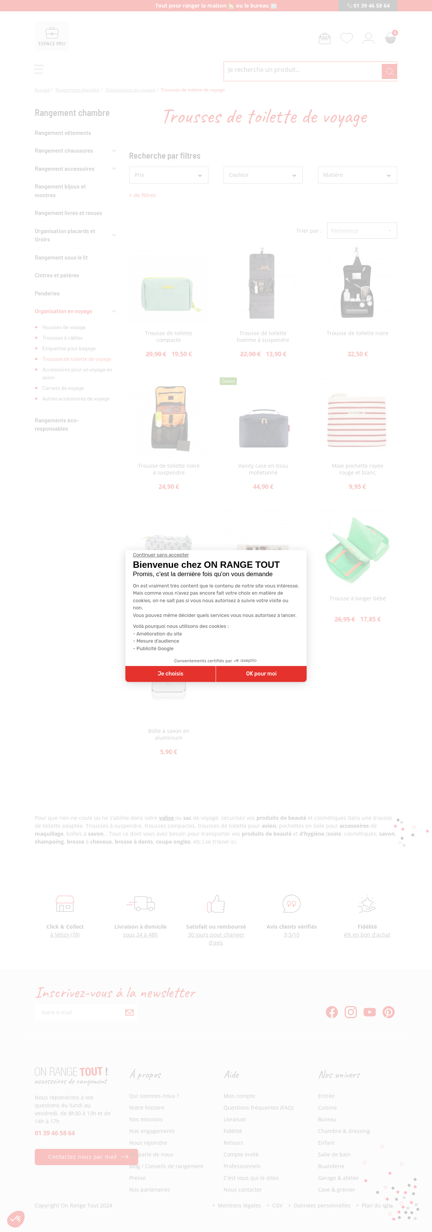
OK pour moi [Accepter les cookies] (261, 674)
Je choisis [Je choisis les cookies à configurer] (171, 674)
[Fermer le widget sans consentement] (161, 555)
